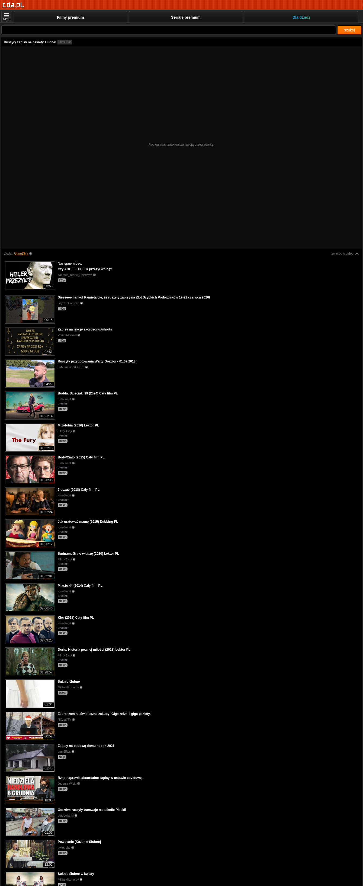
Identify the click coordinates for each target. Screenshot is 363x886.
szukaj (349, 30)
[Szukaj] (168, 29)
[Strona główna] (13, 5)
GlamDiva (21, 253)
